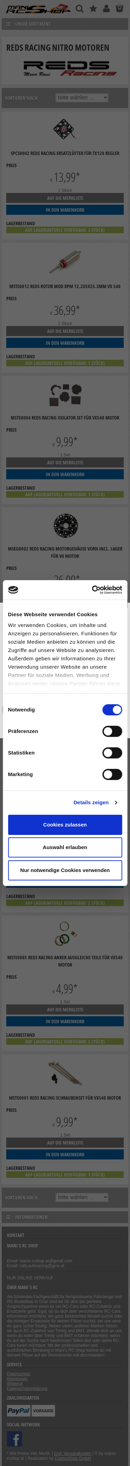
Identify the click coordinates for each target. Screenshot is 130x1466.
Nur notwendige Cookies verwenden (65, 870)
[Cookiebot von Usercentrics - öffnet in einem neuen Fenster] (92, 589)
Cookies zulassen (65, 825)
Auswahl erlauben (65, 847)
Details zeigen (91, 802)
